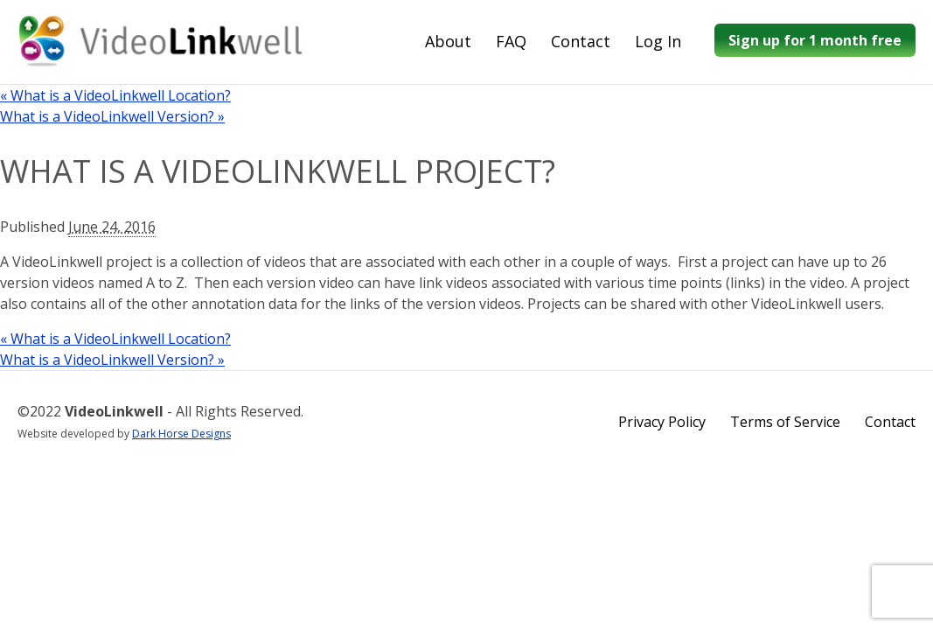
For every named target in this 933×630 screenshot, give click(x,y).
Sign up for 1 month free (815, 40)
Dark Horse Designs (181, 433)
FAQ (511, 41)
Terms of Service (785, 421)
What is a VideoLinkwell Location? (115, 95)
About (448, 41)
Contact (580, 41)
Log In (658, 41)
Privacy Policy (662, 421)
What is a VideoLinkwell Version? (112, 116)
